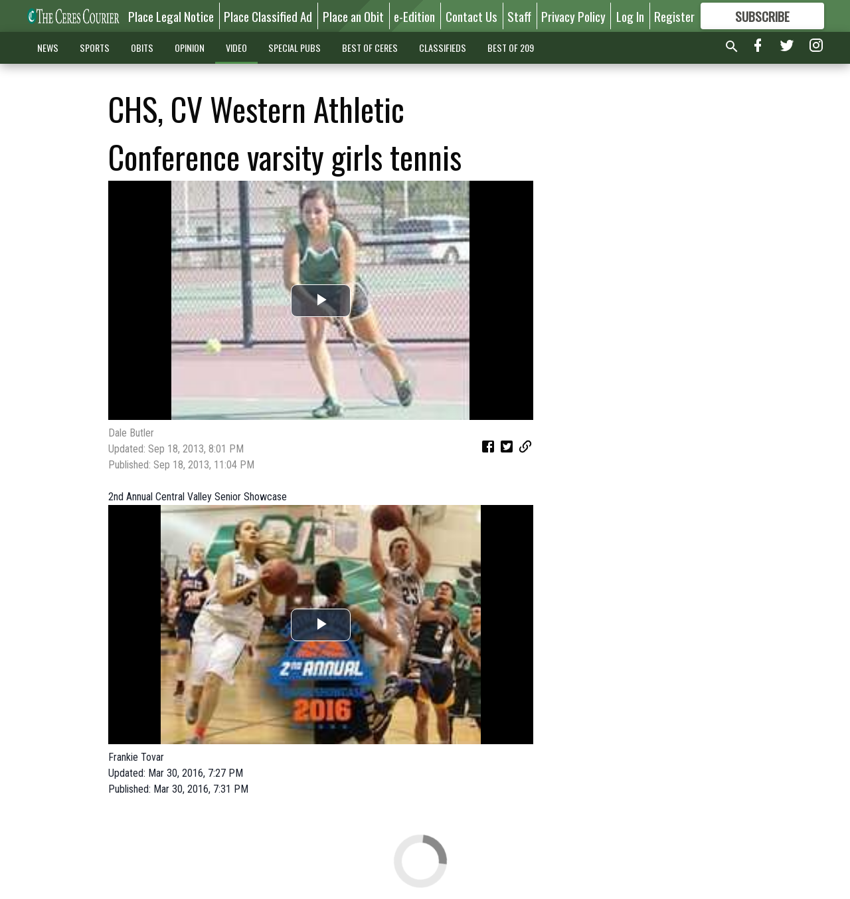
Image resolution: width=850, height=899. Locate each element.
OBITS (142, 47)
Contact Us (471, 16)
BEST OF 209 (510, 47)
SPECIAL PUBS (294, 47)
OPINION (190, 47)
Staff (519, 16)
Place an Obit (353, 16)
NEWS (47, 47)
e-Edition (414, 16)
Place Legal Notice (171, 16)
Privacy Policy (573, 16)
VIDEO (236, 47)
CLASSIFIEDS (442, 47)
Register (674, 16)
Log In (630, 16)
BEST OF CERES (370, 47)
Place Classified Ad (268, 16)
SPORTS (95, 47)
